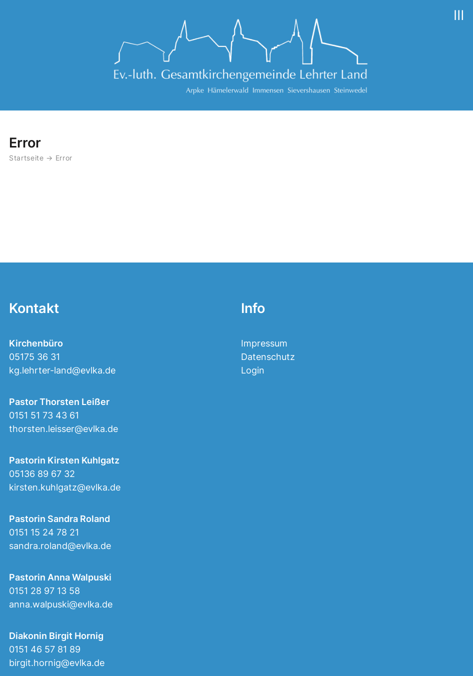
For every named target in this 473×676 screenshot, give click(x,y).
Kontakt (34, 308)
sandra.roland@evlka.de (60, 545)
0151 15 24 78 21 (44, 532)
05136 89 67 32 (42, 473)
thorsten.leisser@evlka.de (63, 429)
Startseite (26, 158)
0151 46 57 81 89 (44, 649)
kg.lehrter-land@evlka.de (62, 370)
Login (252, 370)
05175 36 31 (34, 357)
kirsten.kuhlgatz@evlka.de (64, 487)
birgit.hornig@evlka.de (56, 663)
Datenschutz (268, 357)
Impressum (264, 343)
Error (64, 158)
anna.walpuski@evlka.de (60, 604)
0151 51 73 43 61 (44, 415)
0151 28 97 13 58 (44, 591)
